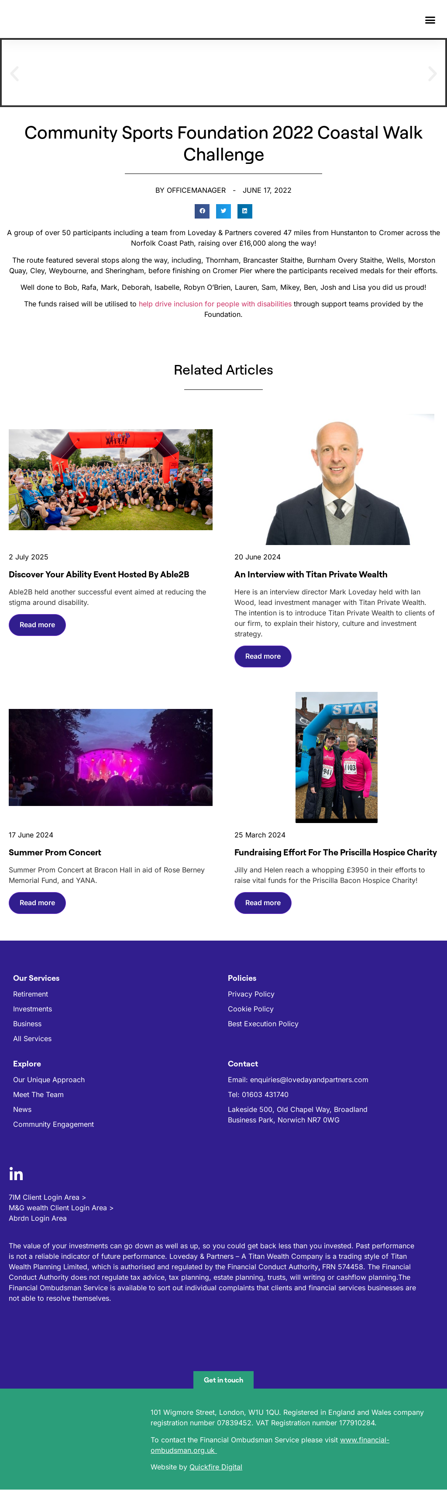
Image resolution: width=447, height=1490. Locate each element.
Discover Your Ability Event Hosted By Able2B (99, 574)
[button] (430, 20)
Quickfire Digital (215, 1466)
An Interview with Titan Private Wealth (311, 574)
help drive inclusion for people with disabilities (215, 303)
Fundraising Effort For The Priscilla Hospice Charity (335, 852)
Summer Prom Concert (55, 852)
